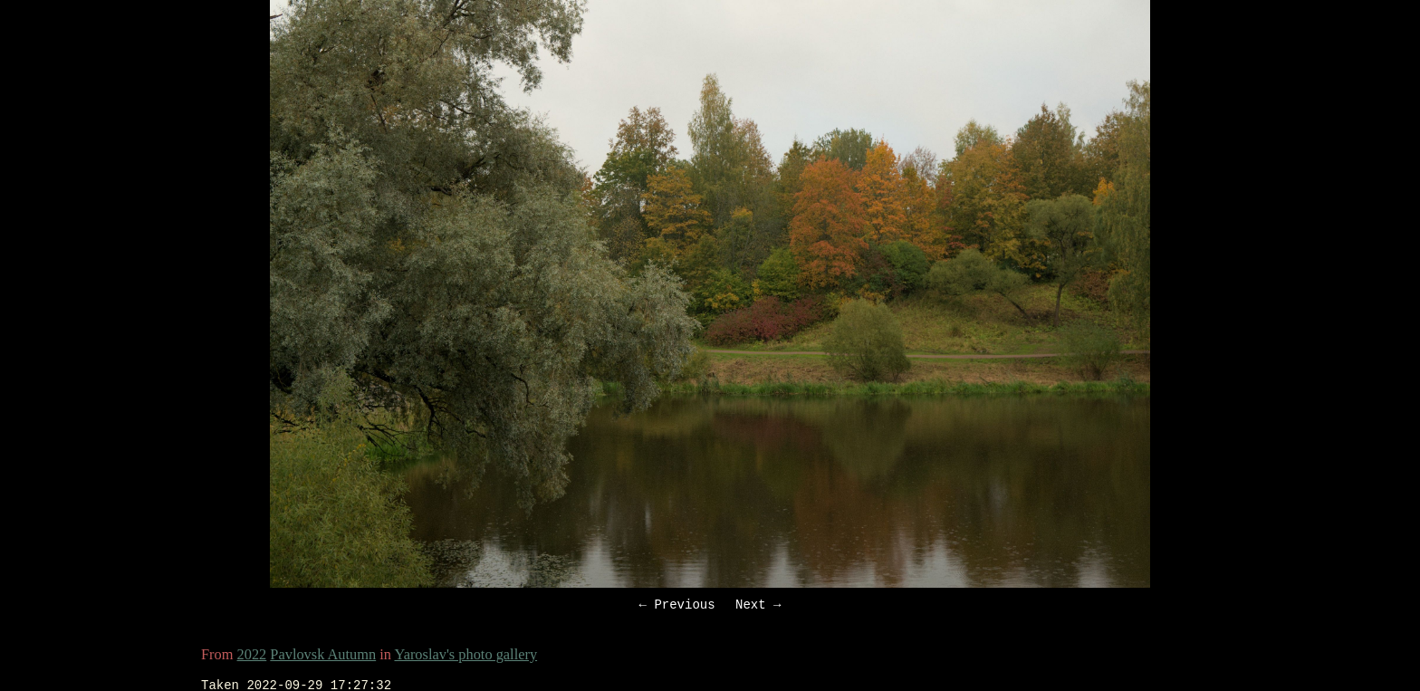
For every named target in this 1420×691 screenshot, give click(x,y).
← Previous (677, 606)
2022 (252, 657)
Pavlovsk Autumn (323, 657)
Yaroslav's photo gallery (465, 657)
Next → (758, 606)
